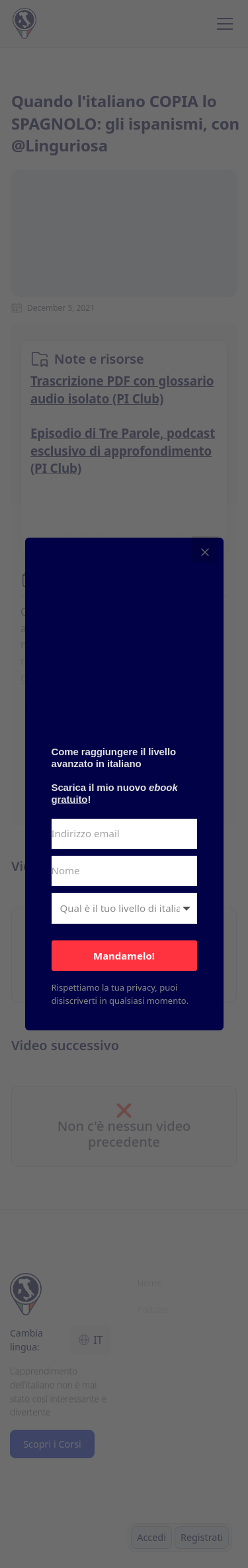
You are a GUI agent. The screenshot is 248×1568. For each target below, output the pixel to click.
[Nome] (124, 871)
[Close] (205, 549)
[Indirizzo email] (124, 834)
